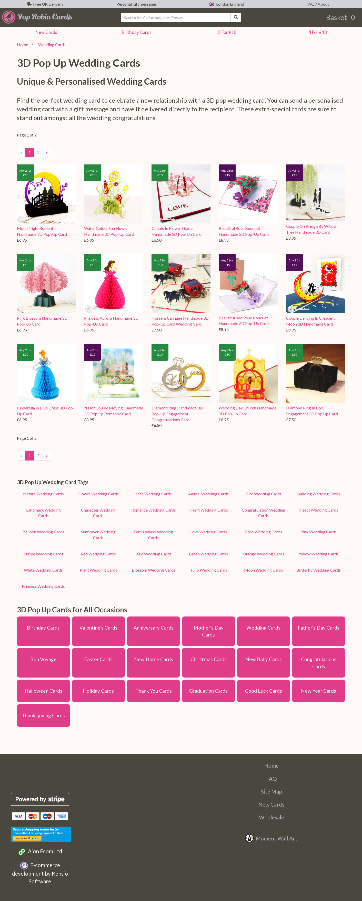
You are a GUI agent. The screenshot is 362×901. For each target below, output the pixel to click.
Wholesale (271, 817)
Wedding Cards (51, 44)
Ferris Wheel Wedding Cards (153, 534)
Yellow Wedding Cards (319, 553)
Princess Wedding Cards (43, 586)
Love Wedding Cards (208, 531)
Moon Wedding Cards (263, 569)
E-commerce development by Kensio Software (40, 873)
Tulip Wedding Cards (208, 569)
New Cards (271, 804)
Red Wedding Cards (98, 553)
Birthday (136, 32)
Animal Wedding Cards (208, 493)
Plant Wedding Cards (98, 569)
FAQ (271, 778)
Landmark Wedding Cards (43, 512)
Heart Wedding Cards (208, 509)
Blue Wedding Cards (153, 553)
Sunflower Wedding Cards (98, 534)
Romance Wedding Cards (153, 509)
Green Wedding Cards (208, 553)
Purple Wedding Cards (43, 553)
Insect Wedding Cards (318, 509)
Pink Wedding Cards (318, 531)
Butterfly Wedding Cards (318, 569)
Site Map (271, 791)
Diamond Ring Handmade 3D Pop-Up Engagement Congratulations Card (177, 413)
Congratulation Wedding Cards (263, 512)
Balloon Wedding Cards (43, 531)
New (45, 32)
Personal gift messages (136, 4)
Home (22, 44)
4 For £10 (317, 32)
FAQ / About (317, 4)
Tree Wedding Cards (153, 493)
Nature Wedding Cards (43, 493)
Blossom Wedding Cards (153, 569)
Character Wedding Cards (98, 512)
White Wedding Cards (43, 569)
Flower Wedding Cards (98, 493)
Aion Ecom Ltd (40, 852)
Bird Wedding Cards (263, 493)
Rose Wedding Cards (263, 531)
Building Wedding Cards (318, 493)
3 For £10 (226, 32)
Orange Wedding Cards (263, 553)
